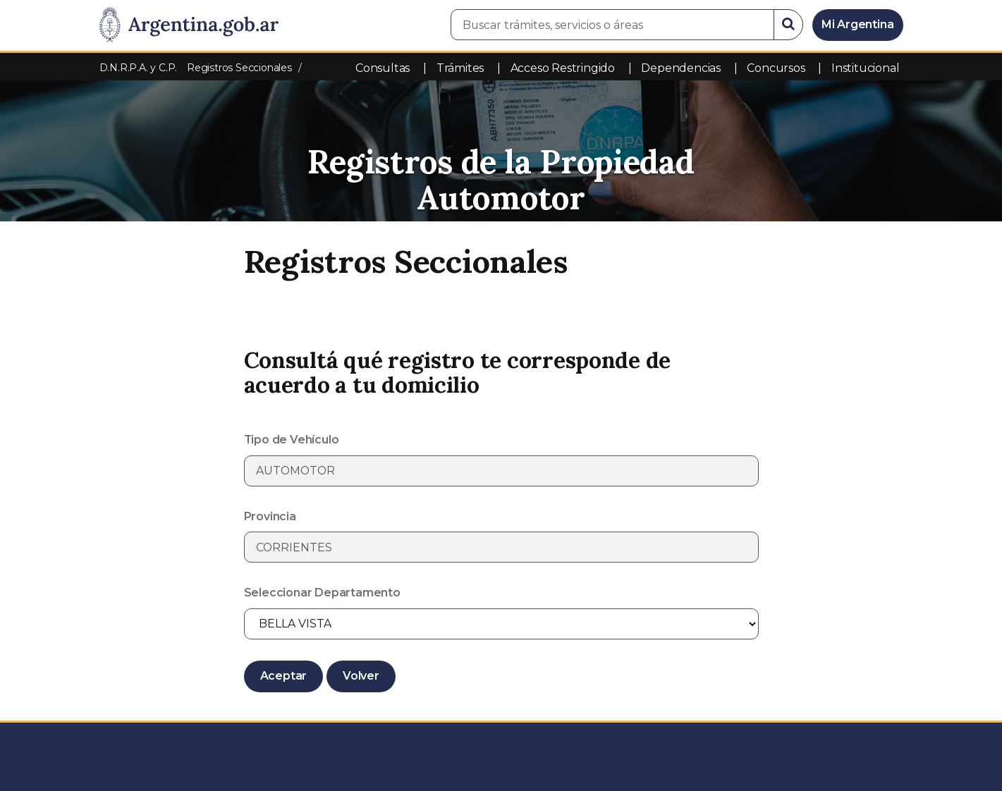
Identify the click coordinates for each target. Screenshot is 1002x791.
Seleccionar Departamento (322, 592)
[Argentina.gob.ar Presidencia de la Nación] (189, 25)
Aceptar (283, 675)
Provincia (270, 516)
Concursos (776, 68)
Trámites (460, 68)
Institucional (865, 68)
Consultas (382, 68)
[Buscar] (788, 24)
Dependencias (681, 68)
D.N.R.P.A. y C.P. (139, 67)
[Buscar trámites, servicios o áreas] (612, 24)
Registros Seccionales (239, 67)
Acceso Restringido (563, 68)
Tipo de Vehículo (291, 439)
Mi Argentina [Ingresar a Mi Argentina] (857, 24)
